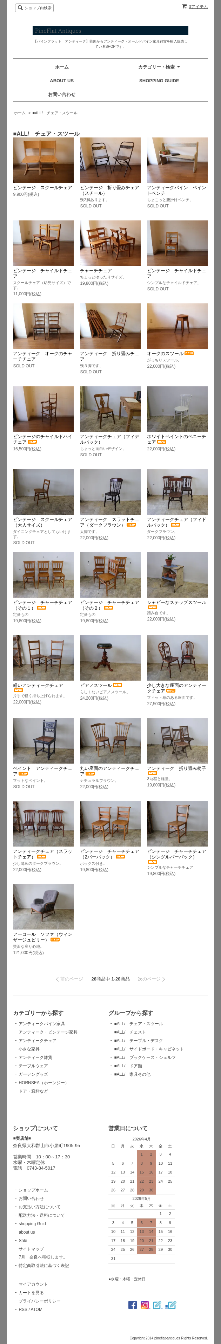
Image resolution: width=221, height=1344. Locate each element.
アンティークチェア (37, 1040)
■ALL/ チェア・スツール (55, 113)
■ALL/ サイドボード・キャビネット (149, 1049)
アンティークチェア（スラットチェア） (42, 854)
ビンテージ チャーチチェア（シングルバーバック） (176, 856)
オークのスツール (171, 353)
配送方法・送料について (42, 1215)
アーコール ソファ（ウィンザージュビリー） (42, 937)
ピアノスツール (101, 685)
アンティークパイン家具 (42, 1023)
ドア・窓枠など (33, 1091)
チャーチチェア (96, 270)
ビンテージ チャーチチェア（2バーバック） (109, 854)
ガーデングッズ (33, 1074)
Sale (23, 1240)
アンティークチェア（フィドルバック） (176, 522)
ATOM (36, 1309)
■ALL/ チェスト (130, 1032)
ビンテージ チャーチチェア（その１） (42, 605)
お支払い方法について (40, 1206)
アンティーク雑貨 (35, 1057)
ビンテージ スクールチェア (42, 187)
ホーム (62, 67)
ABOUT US (62, 80)
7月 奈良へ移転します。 (43, 1257)
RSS (23, 1309)
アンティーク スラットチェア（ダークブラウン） (109, 522)
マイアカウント (33, 1284)
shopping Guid (32, 1223)
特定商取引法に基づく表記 (44, 1265)
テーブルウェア (33, 1065)
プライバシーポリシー (40, 1301)
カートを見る (31, 1292)
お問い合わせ (61, 94)
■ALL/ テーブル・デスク (138, 1040)
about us (27, 1232)
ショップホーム (33, 1190)
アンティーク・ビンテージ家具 (48, 1032)
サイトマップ (31, 1249)
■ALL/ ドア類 (128, 1065)
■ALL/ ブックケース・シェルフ (145, 1057)
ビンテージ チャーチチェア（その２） (109, 605)
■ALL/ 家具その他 (132, 1074)
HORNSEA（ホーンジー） (44, 1082)
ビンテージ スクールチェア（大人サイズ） (42, 522)
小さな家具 (29, 1049)
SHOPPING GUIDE (159, 80)
